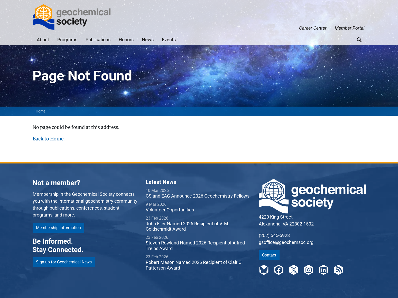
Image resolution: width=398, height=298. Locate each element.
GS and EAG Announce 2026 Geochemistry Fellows (197, 196)
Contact (269, 255)
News (148, 39)
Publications (98, 39)
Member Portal (350, 28)
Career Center (313, 28)
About (43, 39)
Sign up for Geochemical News (64, 262)
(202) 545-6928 (274, 235)
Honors (126, 39)
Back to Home (48, 139)
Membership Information (58, 227)
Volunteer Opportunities (170, 209)
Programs (67, 39)
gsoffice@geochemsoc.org (286, 242)
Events (169, 39)
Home (40, 111)
